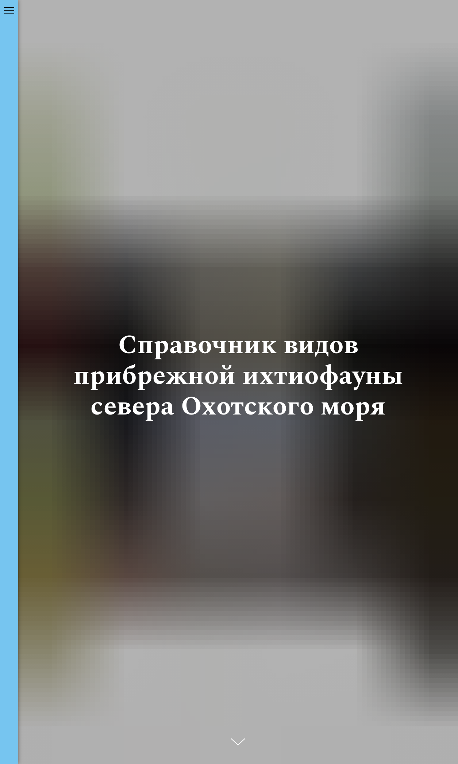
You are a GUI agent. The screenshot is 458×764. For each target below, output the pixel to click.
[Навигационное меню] (9, 11)
